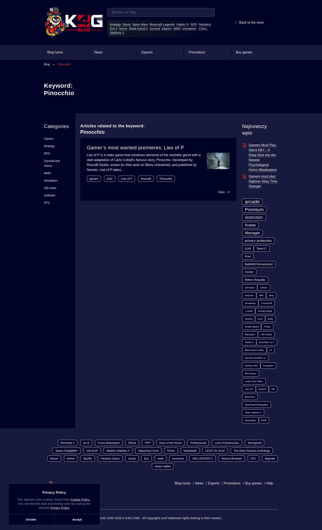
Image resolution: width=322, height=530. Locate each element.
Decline (31, 519)
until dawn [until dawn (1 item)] (250, 287)
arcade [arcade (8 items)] (252, 201)
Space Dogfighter (66, 450)
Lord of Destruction (227, 443)
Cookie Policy (80, 499)
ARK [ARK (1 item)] (261, 295)
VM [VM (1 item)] (273, 389)
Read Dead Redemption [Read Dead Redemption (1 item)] (256, 404)
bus (146, 458)
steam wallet (163, 466)
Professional (198, 443)
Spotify (87, 458)
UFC (253, 458)
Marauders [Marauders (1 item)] (250, 334)
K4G (110, 178)
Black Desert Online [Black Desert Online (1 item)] (254, 350)
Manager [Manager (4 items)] (252, 233)
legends (270, 458)
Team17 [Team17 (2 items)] (261, 248)
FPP (147, 443)
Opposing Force (148, 450)
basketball (190, 450)
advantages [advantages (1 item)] (250, 420)
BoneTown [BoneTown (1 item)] (250, 397)
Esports (147, 52)
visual (132, 458)
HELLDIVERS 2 (202, 458)
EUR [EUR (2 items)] (248, 248)
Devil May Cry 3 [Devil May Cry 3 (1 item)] (266, 342)
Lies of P (126, 178)
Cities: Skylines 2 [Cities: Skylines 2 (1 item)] (253, 412)
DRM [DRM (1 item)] (263, 420)
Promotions (197, 52)
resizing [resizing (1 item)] (248, 319)
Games (48, 138)
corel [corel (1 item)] (260, 319)
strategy (115, 24)
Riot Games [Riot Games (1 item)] (250, 373)
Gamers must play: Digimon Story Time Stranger (263, 181)
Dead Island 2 (138, 28)
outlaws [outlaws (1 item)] (263, 287)
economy (178, 458)
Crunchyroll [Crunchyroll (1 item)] (266, 303)
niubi (161, 458)
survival (155, 28)
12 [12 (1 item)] (270, 350)
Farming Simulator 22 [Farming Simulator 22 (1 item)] (255, 358)
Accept (77, 519)
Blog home (55, 52)
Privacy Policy (60, 507)
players (167, 28)
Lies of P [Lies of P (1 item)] (249, 389)
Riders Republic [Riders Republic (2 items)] (255, 279)
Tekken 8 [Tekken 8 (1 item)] (249, 342)
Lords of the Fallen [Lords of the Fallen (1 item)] (254, 381)
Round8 (146, 178)
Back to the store (249, 22)
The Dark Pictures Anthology (251, 450)
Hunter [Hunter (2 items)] (249, 272)
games (94, 178)
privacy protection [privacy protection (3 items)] (258, 241)
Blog (47, 64)
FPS (46, 202)
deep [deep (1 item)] (271, 295)
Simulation (50, 180)
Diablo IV (183, 24)
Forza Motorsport (109, 443)
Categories (56, 126)
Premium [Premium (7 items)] (254, 209)
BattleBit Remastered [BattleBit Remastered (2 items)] (259, 264)
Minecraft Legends (162, 24)
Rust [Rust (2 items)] (248, 256)
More (224, 192)
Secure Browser (231, 458)
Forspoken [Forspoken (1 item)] (268, 365)
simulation (189, 28)
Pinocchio (166, 178)
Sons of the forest (170, 443)
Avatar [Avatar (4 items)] (250, 225)
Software (49, 195)
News (98, 52)
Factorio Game (110, 458)
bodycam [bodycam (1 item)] (249, 295)
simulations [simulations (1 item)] (250, 303)
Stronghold (255, 443)
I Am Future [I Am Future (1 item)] (266, 334)
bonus (54, 458)
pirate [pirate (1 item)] (270, 319)
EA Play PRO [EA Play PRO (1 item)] (251, 365)
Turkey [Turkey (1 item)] (267, 326)
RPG (194, 24)
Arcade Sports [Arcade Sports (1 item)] (252, 326)
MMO (177, 28)
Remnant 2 (68, 443)
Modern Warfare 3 (117, 450)
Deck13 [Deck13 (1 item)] (262, 389)
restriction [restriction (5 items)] (254, 217)
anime (71, 458)
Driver (171, 450)
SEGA (132, 443)
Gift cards (50, 188)
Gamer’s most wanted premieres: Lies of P (135, 147)
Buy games (244, 52)
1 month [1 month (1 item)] (249, 311)
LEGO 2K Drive (215, 450)
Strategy (49, 146)
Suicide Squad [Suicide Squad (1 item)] (265, 311)
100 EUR (92, 450)
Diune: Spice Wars (135, 24)
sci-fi (86, 443)
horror (123, 28)
